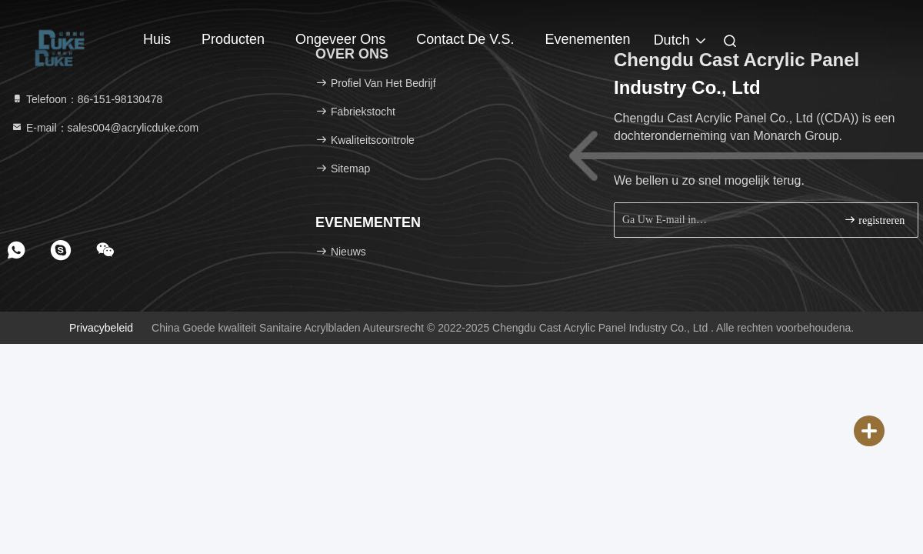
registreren (874, 219)
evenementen (588, 39)
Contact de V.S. (465, 39)
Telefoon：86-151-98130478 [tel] (86, 99)
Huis (157, 39)
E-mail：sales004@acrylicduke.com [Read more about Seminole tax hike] (104, 128)
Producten (233, 39)
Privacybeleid (101, 328)
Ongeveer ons (340, 39)
